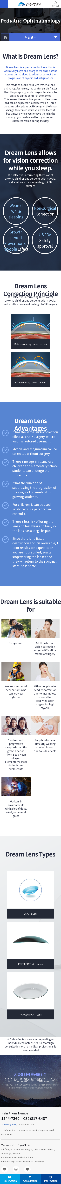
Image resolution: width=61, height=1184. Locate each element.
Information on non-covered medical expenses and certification (27, 1132)
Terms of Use (27, 1124)
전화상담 (55, 4)
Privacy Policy (11, 1124)
